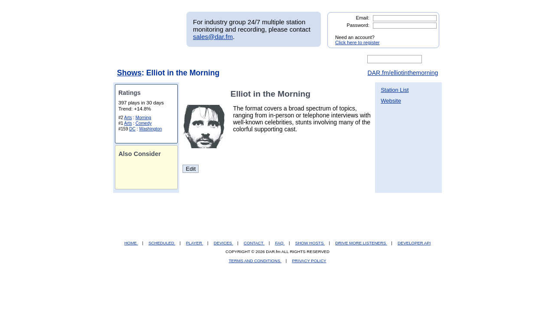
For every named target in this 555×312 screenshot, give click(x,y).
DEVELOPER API (414, 242)
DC (132, 129)
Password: (358, 25)
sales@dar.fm (213, 36)
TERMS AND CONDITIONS (255, 260)
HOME (131, 242)
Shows (129, 72)
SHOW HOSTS (310, 242)
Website (391, 101)
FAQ (280, 242)
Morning (143, 117)
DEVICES (223, 242)
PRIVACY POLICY (309, 260)
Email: (362, 17)
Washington (150, 129)
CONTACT (254, 242)
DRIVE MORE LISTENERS (361, 242)
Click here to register (357, 42)
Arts (128, 117)
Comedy (143, 123)
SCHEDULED (161, 242)
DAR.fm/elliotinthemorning (403, 72)
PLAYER (194, 242)
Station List (394, 90)
